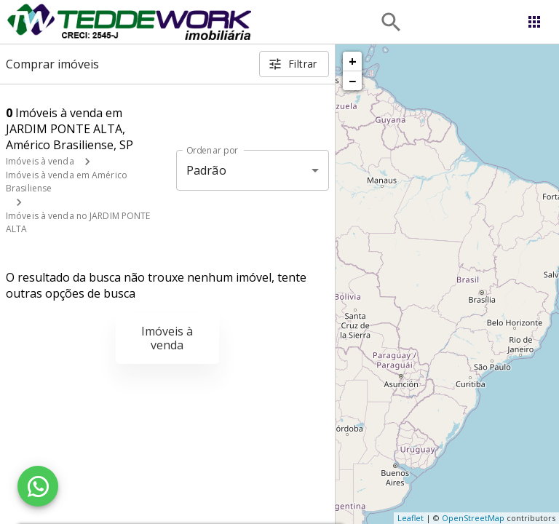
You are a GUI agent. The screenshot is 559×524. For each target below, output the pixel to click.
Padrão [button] (206, 170)
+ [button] (353, 61)
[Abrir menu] (534, 21)
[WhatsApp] (37, 486)
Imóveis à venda (40, 161)
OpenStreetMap (473, 517)
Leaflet (410, 517)
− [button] (352, 81)
